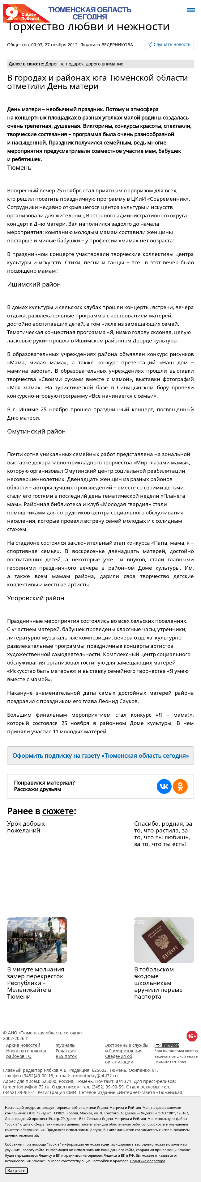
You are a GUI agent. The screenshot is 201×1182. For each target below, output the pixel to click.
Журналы (65, 1045)
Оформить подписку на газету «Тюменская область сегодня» (100, 756)
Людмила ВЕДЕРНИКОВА (106, 45)
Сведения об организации (119, 1059)
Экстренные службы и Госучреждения (126, 1048)
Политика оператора (147, 1161)
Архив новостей (23, 1045)
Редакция (66, 1051)
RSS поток (66, 1056)
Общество (18, 45)
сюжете (58, 811)
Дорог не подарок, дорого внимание (84, 64)
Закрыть (16, 1170)
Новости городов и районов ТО (26, 1053)
